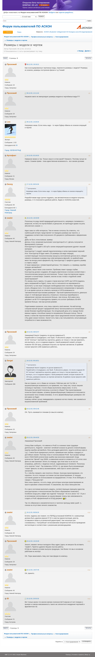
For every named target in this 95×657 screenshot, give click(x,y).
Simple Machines (21, 654)
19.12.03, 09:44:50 (33, 437)
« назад (80, 51)
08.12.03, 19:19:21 (33, 64)
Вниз (5, 58)
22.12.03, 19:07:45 (33, 570)
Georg (10, 184)
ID (8, 598)
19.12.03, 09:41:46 (33, 409)
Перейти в (58, 642)
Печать (88, 58)
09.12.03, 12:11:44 (33, 93)
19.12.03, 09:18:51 (33, 360)
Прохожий (12, 64)
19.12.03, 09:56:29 (33, 512)
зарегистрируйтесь (66, 12)
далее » (88, 51)
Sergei (10, 360)
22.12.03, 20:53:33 (33, 598)
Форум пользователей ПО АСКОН (27, 26)
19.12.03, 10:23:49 (33, 541)
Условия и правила (78, 654)
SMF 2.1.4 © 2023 (10, 654)
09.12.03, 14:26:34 (33, 122)
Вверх (6, 628)
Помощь (68, 654)
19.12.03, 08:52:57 (33, 332)
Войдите (52, 12)
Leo (8, 122)
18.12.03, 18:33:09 (33, 218)
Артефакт (11, 155)
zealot (9, 218)
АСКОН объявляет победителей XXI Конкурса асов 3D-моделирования (68, 32)
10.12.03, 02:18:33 (33, 155)
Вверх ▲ (87, 654)
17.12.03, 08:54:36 (33, 184)
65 (16, 145)
